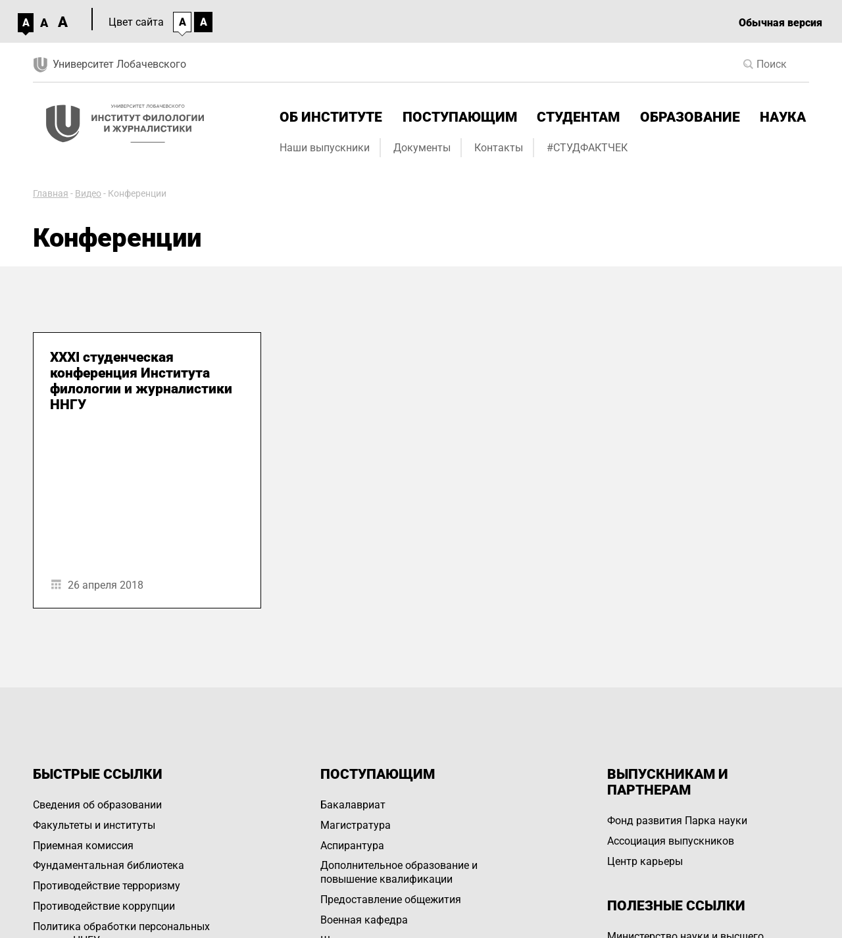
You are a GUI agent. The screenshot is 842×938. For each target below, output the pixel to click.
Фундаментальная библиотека (108, 865)
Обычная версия (780, 22)
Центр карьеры (645, 861)
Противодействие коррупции (104, 906)
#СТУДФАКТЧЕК (587, 147)
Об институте (331, 117)
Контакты (498, 147)
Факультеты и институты (94, 825)
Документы (422, 147)
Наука (783, 117)
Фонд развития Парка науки (677, 820)
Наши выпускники (325, 147)
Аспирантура (352, 845)
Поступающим (460, 117)
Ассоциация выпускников (670, 841)
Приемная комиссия (83, 845)
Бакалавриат (352, 805)
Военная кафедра (364, 920)
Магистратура (355, 825)
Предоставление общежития (390, 899)
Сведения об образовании (97, 805)
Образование (690, 117)
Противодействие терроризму (106, 885)
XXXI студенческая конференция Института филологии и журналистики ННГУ (141, 380)
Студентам (578, 117)
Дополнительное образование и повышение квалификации (399, 872)
